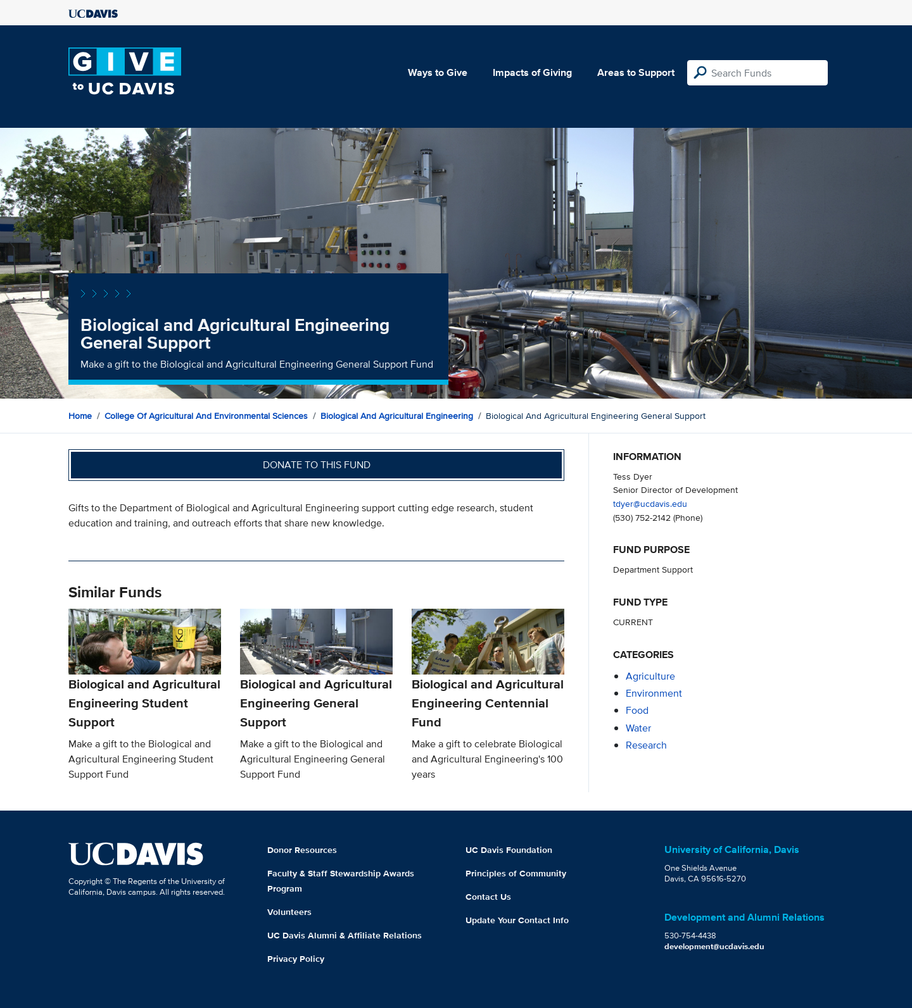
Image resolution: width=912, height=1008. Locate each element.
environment (654, 693)
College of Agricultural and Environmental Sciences (206, 415)
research (646, 745)
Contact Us (488, 896)
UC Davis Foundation (509, 849)
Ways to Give (437, 72)
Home (80, 415)
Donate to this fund (316, 464)
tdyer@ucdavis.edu (650, 503)
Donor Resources (302, 849)
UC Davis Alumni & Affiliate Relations (344, 935)
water (638, 728)
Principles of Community (516, 873)
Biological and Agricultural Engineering (396, 415)
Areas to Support (635, 72)
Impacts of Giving (532, 72)
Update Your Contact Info (517, 920)
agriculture (650, 676)
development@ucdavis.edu (714, 946)
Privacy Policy (295, 958)
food (637, 710)
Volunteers (289, 911)
